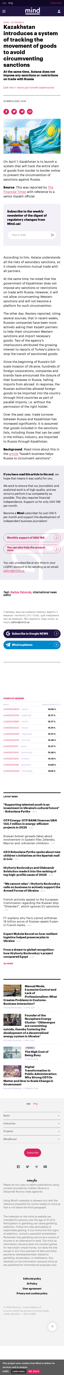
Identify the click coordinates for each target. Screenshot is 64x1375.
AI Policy (32, 1283)
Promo (30, 1048)
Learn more (19, 1371)
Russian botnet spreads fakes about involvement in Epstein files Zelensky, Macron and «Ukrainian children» (29, 840)
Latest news (10, 797)
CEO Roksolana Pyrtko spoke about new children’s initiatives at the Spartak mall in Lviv (32, 856)
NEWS (6, 22)
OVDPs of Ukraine (13, 698)
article (13, 453)
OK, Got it (34, 1371)
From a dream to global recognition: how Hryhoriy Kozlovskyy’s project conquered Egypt (28, 953)
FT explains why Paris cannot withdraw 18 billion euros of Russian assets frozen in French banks (30, 922)
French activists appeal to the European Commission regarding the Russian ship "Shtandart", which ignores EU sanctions (31, 903)
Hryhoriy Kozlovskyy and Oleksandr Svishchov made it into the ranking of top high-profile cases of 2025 (29, 871)
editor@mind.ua (13, 571)
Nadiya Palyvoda (20, 592)
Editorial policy (32, 1278)
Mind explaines (32, 644)
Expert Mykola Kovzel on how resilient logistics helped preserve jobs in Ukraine (30, 937)
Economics (17, 22)
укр (4, 3)
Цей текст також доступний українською (28, 87)
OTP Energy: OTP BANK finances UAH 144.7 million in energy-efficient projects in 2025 (30, 824)
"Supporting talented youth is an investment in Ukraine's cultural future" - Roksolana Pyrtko (31, 808)
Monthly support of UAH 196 (33, 537)
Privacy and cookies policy (32, 1293)
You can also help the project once (33, 549)
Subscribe (56, 3)
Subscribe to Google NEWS (32, 633)
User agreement (32, 1288)
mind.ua (55, 1204)
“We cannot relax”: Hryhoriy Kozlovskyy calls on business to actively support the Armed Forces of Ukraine (31, 887)
